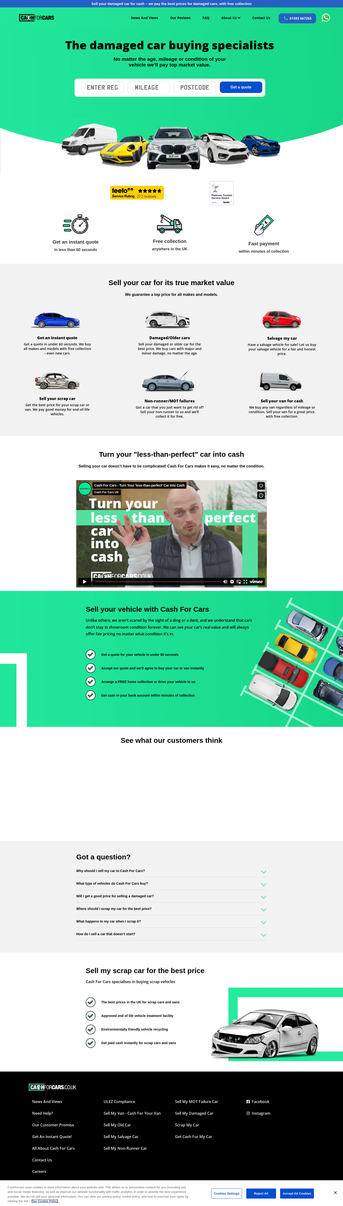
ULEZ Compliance (119, 1101)
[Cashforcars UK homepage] (36, 17)
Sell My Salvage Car (121, 1136)
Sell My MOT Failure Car (196, 1101)
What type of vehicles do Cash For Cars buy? (112, 883)
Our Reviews (180, 17)
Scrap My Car (187, 1125)
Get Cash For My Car (193, 1136)
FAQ (205, 17)
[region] (171, 1193)
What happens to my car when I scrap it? (108, 921)
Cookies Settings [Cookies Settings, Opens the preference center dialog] (227, 1193)
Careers (39, 1171)
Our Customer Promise (53, 1125)
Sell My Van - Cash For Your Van (132, 1113)
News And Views (144, 17)
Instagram (258, 1113)
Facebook (258, 1101)
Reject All (261, 1193)
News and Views (47, 1101)
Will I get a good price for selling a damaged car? (115, 896)
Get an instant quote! (52, 1136)
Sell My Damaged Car (194, 1113)
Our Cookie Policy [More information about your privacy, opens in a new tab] (44, 1201)
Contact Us (261, 17)
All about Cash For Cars (53, 1148)
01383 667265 (301, 18)
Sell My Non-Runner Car (125, 1148)
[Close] (335, 1192)
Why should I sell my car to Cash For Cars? (110, 871)
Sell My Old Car (117, 1125)
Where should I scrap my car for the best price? (114, 909)
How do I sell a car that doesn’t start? (105, 934)
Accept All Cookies (297, 1193)
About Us (230, 17)
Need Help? (42, 1113)
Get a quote (240, 87)
